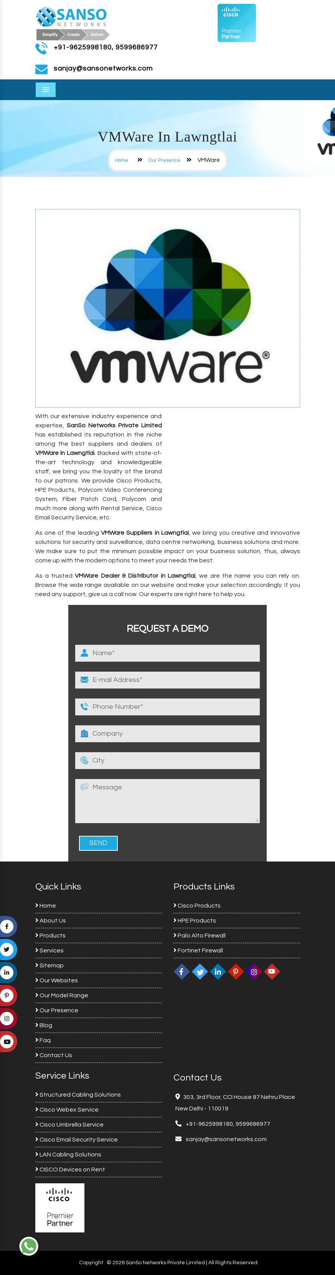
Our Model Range (61, 995)
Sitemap (49, 965)
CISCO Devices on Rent (70, 1169)
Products (50, 935)
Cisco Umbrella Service (69, 1125)
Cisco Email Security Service (76, 1140)
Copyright (91, 1262)
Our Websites (56, 980)
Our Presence (164, 160)
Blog (43, 1025)
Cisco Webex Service (67, 1110)
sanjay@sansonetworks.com (226, 1139)
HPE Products (194, 921)
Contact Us (53, 1055)
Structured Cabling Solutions (78, 1095)
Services (49, 950)
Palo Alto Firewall (199, 935)
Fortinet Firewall (198, 950)
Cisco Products (197, 906)
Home (121, 160)
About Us (50, 921)
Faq (43, 1040)
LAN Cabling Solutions (68, 1154)
